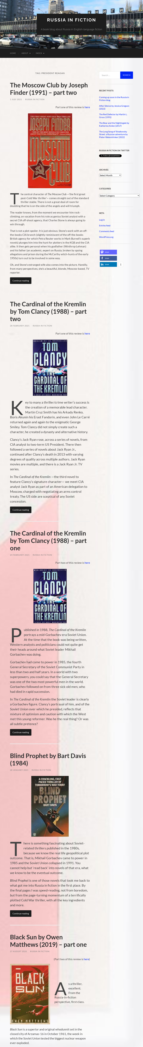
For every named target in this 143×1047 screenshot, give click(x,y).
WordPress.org (106, 237)
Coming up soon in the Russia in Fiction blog (114, 98)
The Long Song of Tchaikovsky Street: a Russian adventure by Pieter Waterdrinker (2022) (113, 134)
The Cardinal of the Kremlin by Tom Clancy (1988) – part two (48, 311)
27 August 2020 (18, 951)
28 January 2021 (19, 770)
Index (39, 53)
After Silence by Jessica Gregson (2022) (114, 107)
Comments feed (106, 231)
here (87, 107)
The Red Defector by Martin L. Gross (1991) (113, 115)
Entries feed (104, 225)
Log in (102, 219)
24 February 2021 (19, 555)
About (25, 53)
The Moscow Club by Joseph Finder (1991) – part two (49, 88)
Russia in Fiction (35, 99)
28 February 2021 (19, 326)
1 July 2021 (16, 99)
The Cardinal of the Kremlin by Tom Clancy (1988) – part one (48, 541)
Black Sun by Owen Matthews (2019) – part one (48, 940)
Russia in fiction (71, 19)
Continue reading (20, 280)
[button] (108, 252)
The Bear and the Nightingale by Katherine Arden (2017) (114, 124)
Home (13, 53)
